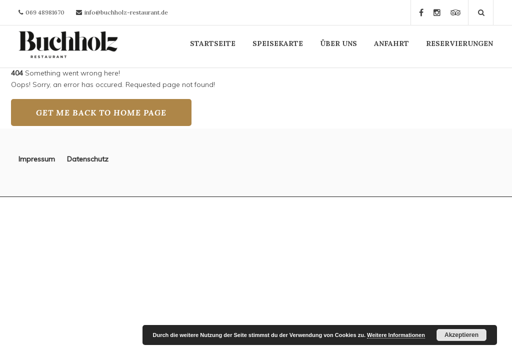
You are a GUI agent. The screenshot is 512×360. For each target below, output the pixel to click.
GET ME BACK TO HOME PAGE (101, 113)
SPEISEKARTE (277, 43)
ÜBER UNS (338, 43)
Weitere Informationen (396, 335)
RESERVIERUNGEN (459, 43)
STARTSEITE (213, 43)
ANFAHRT (391, 43)
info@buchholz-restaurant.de (126, 12)
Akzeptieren (461, 335)
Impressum (42, 159)
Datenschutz (87, 159)
